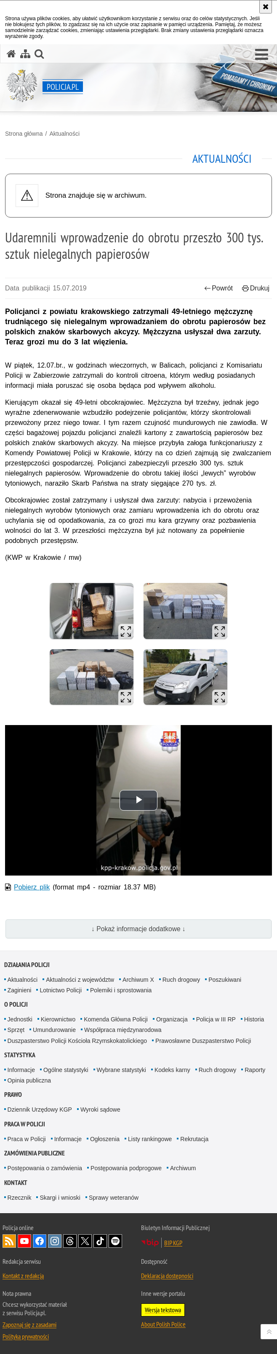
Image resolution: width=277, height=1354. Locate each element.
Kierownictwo (58, 1019)
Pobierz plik (32, 887)
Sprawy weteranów (113, 1197)
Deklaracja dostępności (167, 1275)
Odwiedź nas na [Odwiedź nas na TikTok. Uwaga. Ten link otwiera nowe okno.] (100, 1241)
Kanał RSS (9, 1241)
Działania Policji (27, 964)
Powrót (218, 288)
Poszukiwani (224, 979)
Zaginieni (20, 990)
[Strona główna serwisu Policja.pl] (11, 53)
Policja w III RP (216, 1019)
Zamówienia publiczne (34, 1153)
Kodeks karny (172, 1070)
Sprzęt (16, 1029)
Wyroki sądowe (100, 1109)
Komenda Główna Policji (116, 1019)
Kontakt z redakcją (23, 1275)
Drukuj (255, 288)
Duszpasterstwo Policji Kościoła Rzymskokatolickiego (77, 1040)
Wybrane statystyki (121, 1070)
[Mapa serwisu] (25, 53)
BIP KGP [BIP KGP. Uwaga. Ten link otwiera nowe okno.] (173, 1242)
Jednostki (20, 1019)
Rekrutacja (194, 1139)
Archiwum (183, 1168)
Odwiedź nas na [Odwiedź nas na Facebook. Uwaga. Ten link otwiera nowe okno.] (39, 1241)
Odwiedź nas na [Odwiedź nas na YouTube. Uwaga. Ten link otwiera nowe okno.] (24, 1241)
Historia (254, 1019)
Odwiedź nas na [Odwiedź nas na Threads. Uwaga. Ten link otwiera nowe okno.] (70, 1241)
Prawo (13, 1094)
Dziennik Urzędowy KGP (40, 1109)
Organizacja (172, 1019)
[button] (261, 55)
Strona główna (24, 133)
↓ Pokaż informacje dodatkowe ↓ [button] (138, 928)
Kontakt (15, 1182)
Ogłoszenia (105, 1139)
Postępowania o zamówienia (45, 1168)
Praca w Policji (24, 1124)
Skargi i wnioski (60, 1197)
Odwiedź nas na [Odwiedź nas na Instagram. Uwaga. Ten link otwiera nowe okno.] (54, 1241)
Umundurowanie (54, 1029)
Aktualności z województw (80, 979)
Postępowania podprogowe (126, 1168)
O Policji (16, 1004)
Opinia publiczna (29, 1080)
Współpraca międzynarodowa (123, 1029)
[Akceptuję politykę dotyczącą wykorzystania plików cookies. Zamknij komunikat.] (265, 6)
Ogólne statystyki (65, 1070)
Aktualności (64, 133)
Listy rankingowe (150, 1139)
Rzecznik (20, 1197)
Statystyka (19, 1054)
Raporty (255, 1070)
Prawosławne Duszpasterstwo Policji (203, 1040)
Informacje (21, 1070)
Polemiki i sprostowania (121, 990)
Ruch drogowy (181, 979)
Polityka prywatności (26, 1336)
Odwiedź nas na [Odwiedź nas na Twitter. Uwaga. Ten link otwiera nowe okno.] (85, 1241)
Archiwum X (138, 979)
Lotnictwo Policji (61, 990)
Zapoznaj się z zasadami (29, 1324)
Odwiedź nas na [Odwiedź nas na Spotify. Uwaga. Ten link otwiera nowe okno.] (115, 1241)
